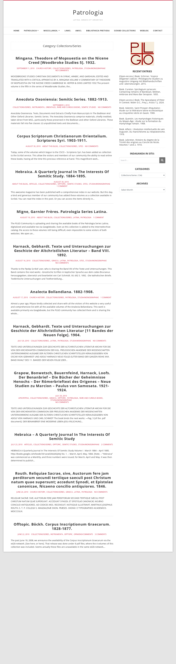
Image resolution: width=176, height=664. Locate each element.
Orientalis (51, 107)
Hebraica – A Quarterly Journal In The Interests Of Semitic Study (62, 436)
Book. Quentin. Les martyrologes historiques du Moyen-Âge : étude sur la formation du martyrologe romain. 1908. (141, 121)
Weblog (144, 30)
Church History (43, 68)
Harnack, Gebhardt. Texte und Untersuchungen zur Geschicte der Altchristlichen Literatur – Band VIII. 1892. (62, 250)
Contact (157, 30)
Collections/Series (62, 68)
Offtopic (62, 184)
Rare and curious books (68, 107)
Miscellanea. (51, 30)
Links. (68, 30)
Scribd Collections (125, 30)
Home (16, 30)
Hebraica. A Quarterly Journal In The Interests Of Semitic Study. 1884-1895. (62, 173)
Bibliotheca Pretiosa (98, 30)
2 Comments (107, 445)
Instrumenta (38, 107)
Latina (76, 217)
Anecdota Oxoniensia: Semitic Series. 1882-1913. (62, 99)
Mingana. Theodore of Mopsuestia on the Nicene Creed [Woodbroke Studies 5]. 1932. (62, 60)
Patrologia (88, 12)
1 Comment (62, 186)
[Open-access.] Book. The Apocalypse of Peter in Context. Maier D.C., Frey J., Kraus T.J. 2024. (142, 101)
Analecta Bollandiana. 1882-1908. (62, 291)
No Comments (62, 70)
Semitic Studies (89, 107)
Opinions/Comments (83, 534)
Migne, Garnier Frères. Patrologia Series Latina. (62, 211)
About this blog (50, 146)
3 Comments (100, 534)
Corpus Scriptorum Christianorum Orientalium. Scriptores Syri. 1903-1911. (62, 138)
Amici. (78, 30)
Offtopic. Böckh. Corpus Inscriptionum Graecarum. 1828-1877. (62, 526)
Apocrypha (23, 398)
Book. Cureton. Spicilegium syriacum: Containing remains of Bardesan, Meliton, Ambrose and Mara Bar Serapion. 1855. (140, 92)
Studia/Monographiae (94, 68)
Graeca (55, 261)
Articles (33, 184)
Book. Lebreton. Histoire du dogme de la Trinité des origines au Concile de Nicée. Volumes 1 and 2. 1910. (139, 142)
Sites (81, 146)
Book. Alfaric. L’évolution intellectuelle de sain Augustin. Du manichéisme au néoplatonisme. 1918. (142, 132)
